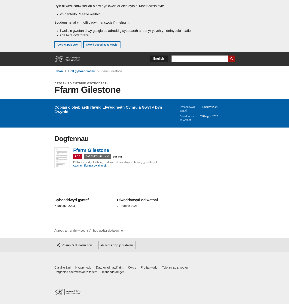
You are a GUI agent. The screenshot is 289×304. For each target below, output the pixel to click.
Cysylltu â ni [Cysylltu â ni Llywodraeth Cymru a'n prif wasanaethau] (62, 267)
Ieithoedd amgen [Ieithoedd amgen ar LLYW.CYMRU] (113, 272)
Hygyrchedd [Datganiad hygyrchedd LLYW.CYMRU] (83, 267)
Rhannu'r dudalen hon (77, 245)
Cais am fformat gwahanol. (90, 165)
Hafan (58, 71)
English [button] (158, 58)
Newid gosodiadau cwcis (101, 44)
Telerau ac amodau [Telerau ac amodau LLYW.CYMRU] (175, 267)
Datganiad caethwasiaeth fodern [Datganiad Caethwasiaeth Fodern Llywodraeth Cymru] (76, 272)
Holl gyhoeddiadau (81, 71)
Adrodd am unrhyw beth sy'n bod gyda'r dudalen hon (89, 230)
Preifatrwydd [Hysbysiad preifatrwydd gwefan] (149, 267)
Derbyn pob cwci (67, 44)
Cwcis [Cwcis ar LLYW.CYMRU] (132, 267)
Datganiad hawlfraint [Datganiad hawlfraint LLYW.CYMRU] (109, 267)
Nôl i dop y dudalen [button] (119, 245)
